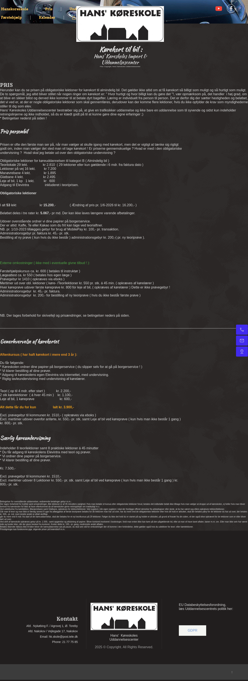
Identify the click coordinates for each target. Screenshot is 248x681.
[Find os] (242, 351)
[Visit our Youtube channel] (218, 8)
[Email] (242, 341)
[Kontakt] (242, 330)
